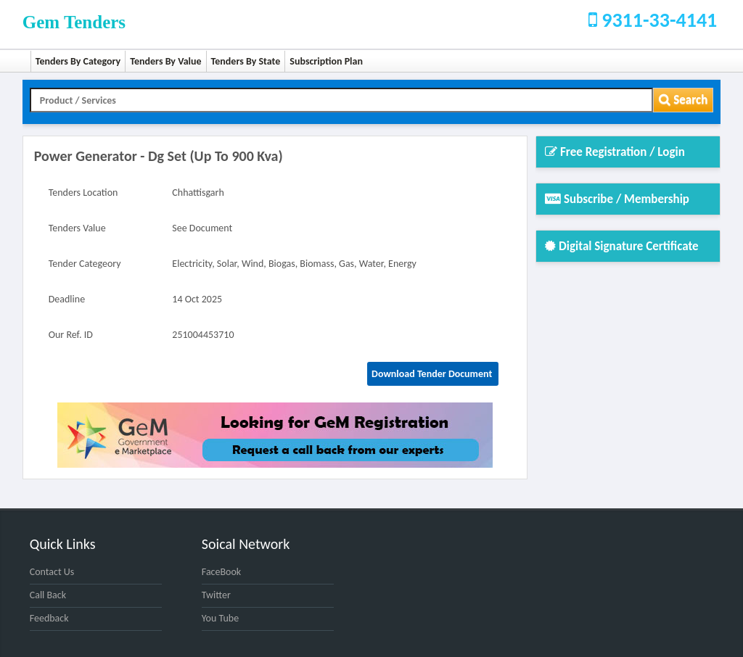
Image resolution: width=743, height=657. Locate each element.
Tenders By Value (165, 61)
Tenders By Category (78, 61)
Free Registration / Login (615, 152)
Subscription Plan (326, 61)
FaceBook (221, 572)
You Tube (220, 618)
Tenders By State (246, 61)
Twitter (216, 595)
